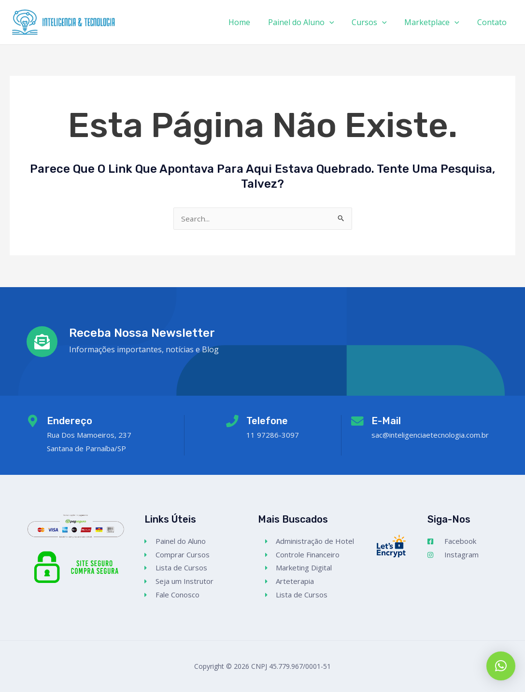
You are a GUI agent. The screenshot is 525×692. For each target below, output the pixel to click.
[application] (337, 22)
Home (249, 22)
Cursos (375, 22)
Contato (493, 22)
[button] (500, 665)
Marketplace (435, 22)
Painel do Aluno (309, 22)
